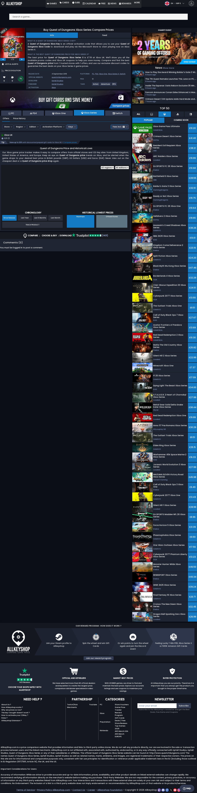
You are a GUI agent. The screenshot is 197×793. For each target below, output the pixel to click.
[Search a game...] (98, 17)
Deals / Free (120, 720)
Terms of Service (25, 789)
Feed (104, 35)
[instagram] (179, 789)
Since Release (9, 218)
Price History (19, 118)
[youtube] (175, 789)
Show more (168, 68)
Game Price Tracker (120, 708)
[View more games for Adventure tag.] (105, 85)
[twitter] (171, 789)
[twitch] (159, 789)
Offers (6, 118)
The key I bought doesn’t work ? (15, 712)
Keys (70, 126)
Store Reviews (121, 723)
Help (187, 788)
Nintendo (104, 730)
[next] (22, 59)
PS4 (96, 74)
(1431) (90, 236)
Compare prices (70, 143)
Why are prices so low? (11, 710)
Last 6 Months (40, 218)
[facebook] (167, 789)
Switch (122, 74)
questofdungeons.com (61, 77)
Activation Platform (52, 126)
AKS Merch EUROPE (119, 735)
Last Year (25, 218)
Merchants (72, 707)
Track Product (32, 225)
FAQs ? (4, 718)
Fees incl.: (119, 126)
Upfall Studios (57, 80)
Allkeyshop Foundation (110, 789)
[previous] (3, 59)
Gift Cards (119, 718)
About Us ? (6, 704)
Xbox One (103, 74)
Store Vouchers (122, 704)
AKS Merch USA (121, 731)
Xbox (54, 87)
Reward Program (119, 714)
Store (7, 126)
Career (91, 789)
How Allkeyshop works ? (12, 707)
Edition (32, 126)
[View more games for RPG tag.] (114, 85)
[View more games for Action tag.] (96, 85)
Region (19, 126)
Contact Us (78, 789)
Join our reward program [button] (98, 658)
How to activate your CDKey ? (14, 715)
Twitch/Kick (72, 704)
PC (93, 74)
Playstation (105, 722)
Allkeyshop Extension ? (11, 720)
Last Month (55, 218)
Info (52, 35)
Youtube (93, 704)
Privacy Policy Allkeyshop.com (53, 789)
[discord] (163, 789)
